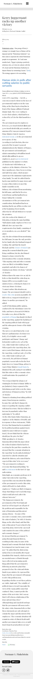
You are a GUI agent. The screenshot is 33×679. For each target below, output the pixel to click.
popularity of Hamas (9, 317)
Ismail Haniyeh (23, 367)
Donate (6, 662)
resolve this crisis (8, 295)
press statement (22, 159)
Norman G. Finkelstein (13, 3)
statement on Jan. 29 (9, 137)
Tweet (4, 644)
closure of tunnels (21, 248)
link (28, 70)
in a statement (10, 469)
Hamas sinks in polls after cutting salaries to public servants (16, 82)
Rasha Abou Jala (6, 633)
